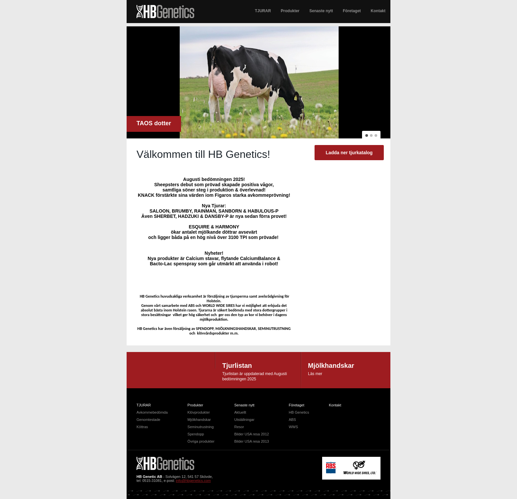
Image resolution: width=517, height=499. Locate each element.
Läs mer (315, 373)
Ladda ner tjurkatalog (349, 152)
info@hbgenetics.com (193, 481)
